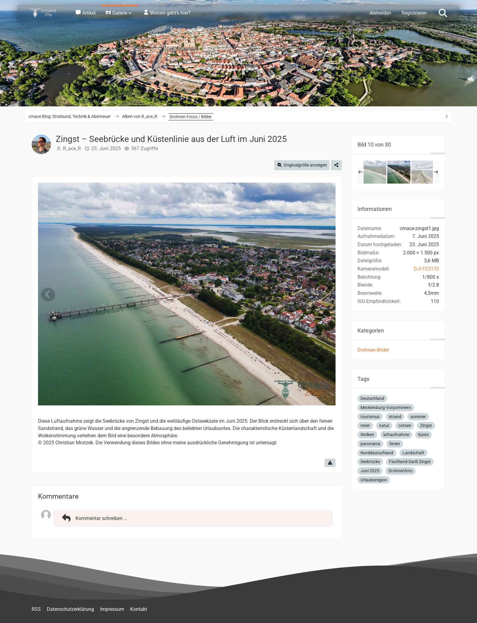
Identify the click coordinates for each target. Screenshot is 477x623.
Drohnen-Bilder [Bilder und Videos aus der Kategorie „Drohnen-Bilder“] (373, 350)
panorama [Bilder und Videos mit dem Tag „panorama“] (370, 443)
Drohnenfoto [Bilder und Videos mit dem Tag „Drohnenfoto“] (400, 470)
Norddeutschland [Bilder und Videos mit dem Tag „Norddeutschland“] (376, 452)
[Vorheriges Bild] (48, 294)
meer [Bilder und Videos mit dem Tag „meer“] (365, 425)
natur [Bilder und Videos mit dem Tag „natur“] (384, 425)
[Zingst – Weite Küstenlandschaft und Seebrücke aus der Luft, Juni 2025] (374, 172)
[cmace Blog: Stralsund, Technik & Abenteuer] (47, 13)
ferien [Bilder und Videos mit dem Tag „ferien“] (394, 443)
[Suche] (443, 12)
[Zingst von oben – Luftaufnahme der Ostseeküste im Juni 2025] (422, 172)
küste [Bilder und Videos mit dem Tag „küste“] (423, 434)
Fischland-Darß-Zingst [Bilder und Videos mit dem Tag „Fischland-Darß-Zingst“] (410, 461)
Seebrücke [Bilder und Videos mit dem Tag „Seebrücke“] (370, 461)
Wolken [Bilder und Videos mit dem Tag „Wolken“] (367, 434)
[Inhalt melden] (330, 463)
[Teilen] (336, 165)
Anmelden (380, 13)
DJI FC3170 (426, 269)
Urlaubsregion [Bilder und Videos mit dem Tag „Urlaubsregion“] (373, 479)
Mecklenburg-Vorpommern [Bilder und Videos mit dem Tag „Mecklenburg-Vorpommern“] (385, 407)
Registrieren (414, 13)
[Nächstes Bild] (326, 294)
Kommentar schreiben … (93, 518)
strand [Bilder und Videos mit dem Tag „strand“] (395, 416)
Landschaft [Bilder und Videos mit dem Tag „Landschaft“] (413, 452)
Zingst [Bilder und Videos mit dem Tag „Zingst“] (426, 425)
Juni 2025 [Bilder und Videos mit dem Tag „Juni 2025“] (369, 470)
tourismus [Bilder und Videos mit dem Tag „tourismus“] (370, 416)
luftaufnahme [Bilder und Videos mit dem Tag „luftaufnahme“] (396, 434)
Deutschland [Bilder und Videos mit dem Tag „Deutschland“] (372, 398)
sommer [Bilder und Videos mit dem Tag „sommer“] (418, 416)
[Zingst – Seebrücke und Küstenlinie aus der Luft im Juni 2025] (398, 172)
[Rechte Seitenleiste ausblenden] (446, 116)
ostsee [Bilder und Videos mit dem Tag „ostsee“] (405, 425)
